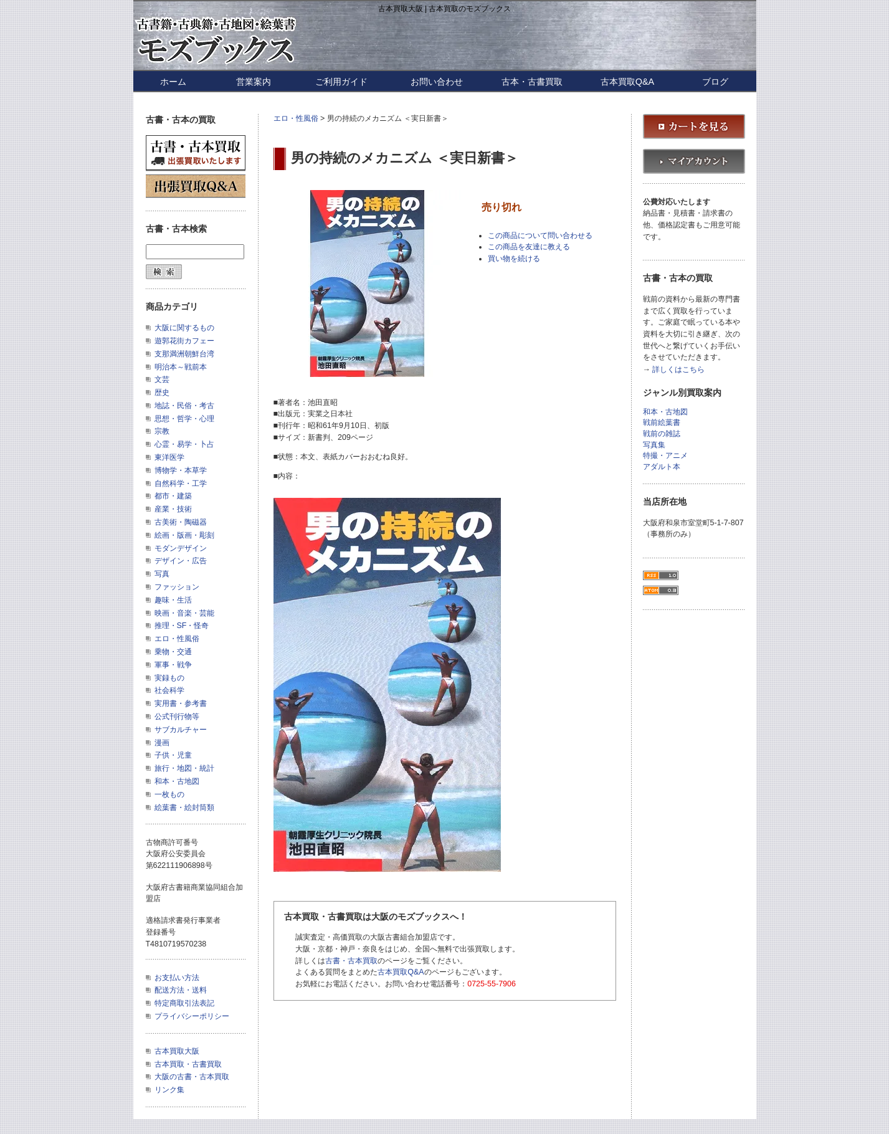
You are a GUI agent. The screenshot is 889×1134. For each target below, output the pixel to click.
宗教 (162, 431)
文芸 (162, 379)
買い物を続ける (514, 258)
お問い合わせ (437, 82)
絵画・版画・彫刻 (184, 535)
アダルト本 (661, 467)
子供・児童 (173, 755)
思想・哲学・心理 (184, 418)
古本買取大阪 (177, 1051)
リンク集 (169, 1089)
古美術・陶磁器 (181, 522)
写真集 (654, 445)
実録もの (169, 678)
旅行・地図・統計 (184, 768)
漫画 (162, 742)
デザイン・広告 (181, 560)
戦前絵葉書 (661, 423)
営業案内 (253, 82)
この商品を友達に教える (529, 246)
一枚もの (169, 794)
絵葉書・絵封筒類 (184, 807)
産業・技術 (173, 509)
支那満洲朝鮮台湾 (184, 354)
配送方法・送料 (181, 990)
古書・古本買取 (351, 960)
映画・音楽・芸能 (184, 613)
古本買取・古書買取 (188, 1064)
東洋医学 (169, 457)
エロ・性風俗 (295, 118)
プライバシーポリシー (192, 1016)
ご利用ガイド (341, 82)
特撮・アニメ (665, 456)
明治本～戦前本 (181, 367)
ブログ (715, 82)
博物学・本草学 (181, 470)
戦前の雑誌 (661, 434)
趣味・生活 (173, 600)
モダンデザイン (181, 548)
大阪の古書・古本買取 (192, 1076)
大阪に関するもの (184, 327)
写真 (162, 573)
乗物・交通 (173, 651)
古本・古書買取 (532, 82)
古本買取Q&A (627, 82)
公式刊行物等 (177, 716)
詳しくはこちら (678, 370)
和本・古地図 (177, 781)
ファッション (177, 587)
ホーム (173, 82)
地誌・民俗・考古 (184, 405)
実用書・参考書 (181, 703)
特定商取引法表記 (184, 1003)
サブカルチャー (181, 729)
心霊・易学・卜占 (184, 444)
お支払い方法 (177, 977)
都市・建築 (173, 496)
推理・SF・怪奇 (182, 625)
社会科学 (169, 690)
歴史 (162, 392)
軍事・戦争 (173, 664)
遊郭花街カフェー (184, 340)
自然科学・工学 (181, 483)
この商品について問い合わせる (540, 235)
